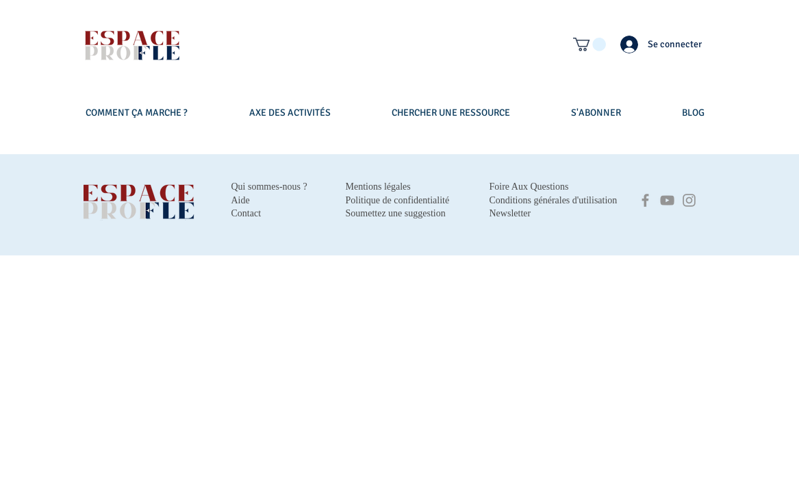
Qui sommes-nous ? (269, 186)
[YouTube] (667, 200)
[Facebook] (645, 200)
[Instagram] (689, 200)
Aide (240, 200)
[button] (589, 44)
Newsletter (510, 213)
